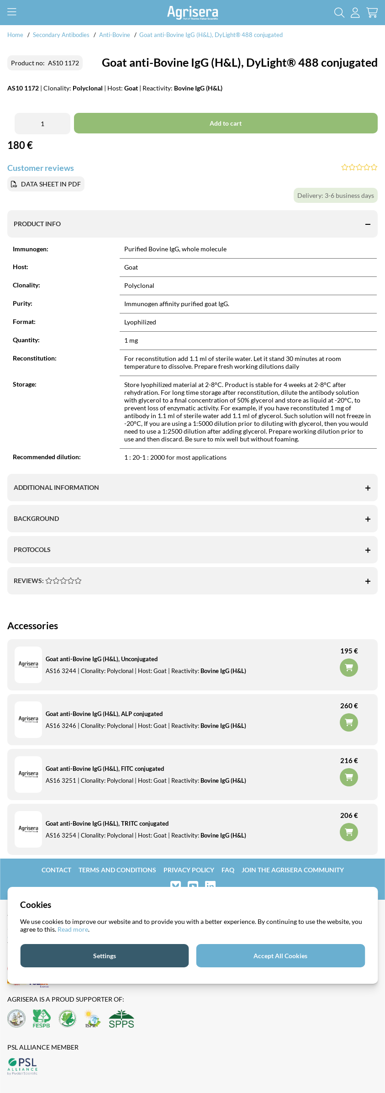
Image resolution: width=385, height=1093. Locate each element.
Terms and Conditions (117, 870)
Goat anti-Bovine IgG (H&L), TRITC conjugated (107, 823)
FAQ (228, 870)
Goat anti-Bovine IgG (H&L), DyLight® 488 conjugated (211, 34)
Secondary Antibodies (61, 34)
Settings (104, 956)
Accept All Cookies (280, 956)
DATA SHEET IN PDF (51, 184)
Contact (56, 870)
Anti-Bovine (115, 34)
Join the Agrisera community (293, 870)
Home (15, 34)
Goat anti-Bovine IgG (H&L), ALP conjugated (104, 713)
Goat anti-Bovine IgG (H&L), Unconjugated (102, 659)
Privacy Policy (188, 870)
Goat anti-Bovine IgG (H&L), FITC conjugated (105, 768)
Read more (73, 929)
